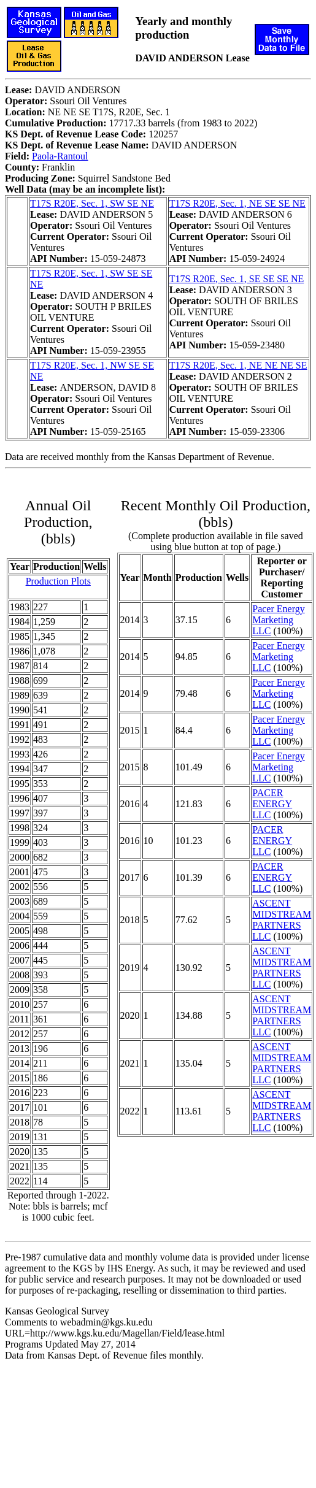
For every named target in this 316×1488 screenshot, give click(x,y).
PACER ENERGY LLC (272, 804)
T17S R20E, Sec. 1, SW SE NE (92, 203)
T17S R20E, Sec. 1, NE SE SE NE (237, 203)
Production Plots (58, 581)
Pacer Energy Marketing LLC (278, 620)
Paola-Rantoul (60, 156)
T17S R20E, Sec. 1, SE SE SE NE (236, 279)
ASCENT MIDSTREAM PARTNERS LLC (281, 920)
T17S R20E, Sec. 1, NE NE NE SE (238, 365)
